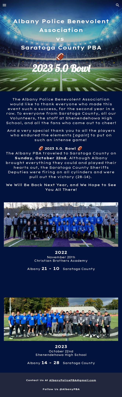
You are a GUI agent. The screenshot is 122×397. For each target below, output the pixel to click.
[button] (4, 5)
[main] (61, 46)
